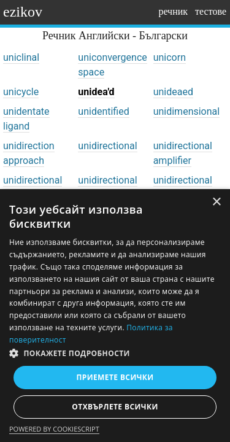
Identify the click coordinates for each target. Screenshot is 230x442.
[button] (115, 353)
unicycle (21, 92)
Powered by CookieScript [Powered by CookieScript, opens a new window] (54, 428)
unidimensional (186, 111)
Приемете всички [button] (114, 377)
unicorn (169, 57)
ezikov (22, 12)
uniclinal (21, 57)
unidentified (103, 111)
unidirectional (107, 146)
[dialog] (115, 315)
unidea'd (96, 92)
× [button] (216, 202)
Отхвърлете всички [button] (115, 406)
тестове (210, 11)
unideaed (173, 92)
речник (173, 11)
